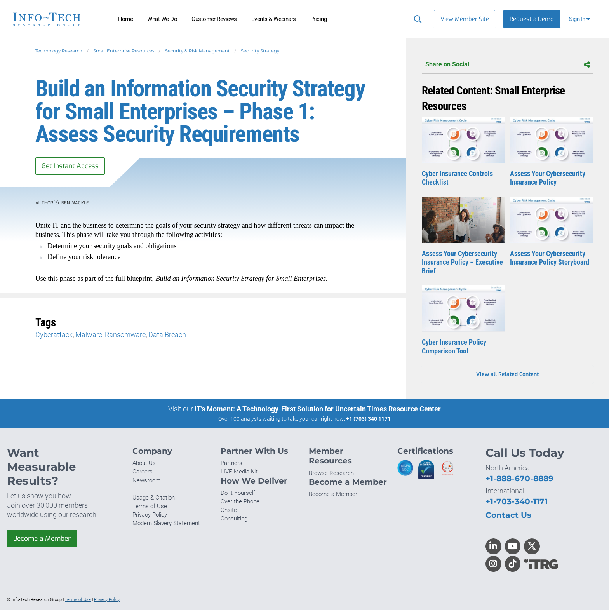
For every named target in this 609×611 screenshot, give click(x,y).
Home (125, 19)
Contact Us (508, 515)
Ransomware (125, 335)
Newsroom (146, 481)
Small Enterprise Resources (123, 51)
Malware (88, 335)
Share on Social (507, 64)
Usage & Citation (153, 498)
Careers (142, 472)
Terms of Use (149, 507)
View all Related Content (507, 375)
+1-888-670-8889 (519, 479)
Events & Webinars (273, 19)
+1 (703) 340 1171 (368, 419)
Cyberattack (54, 335)
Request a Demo (532, 19)
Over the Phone (240, 502)
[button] (580, 19)
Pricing (318, 19)
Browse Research (331, 473)
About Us (144, 464)
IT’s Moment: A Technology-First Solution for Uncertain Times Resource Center (318, 410)
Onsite (229, 511)
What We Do (162, 19)
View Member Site (464, 19)
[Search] (416, 19)
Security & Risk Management (197, 51)
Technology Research (58, 51)
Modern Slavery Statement (166, 524)
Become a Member (44, 540)
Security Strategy (260, 51)
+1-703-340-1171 (516, 502)
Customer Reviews (214, 19)
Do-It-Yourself (238, 494)
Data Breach (167, 335)
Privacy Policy (149, 515)
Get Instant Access (72, 166)
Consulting (234, 519)
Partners (231, 464)
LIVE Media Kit (239, 472)
